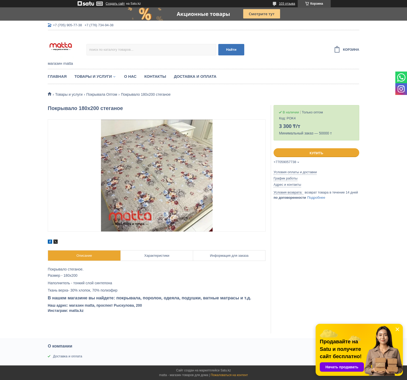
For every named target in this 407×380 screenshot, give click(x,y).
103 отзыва (287, 3)
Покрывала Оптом (101, 94)
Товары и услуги (93, 76)
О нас (130, 76)
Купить (316, 153)
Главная (57, 76)
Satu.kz (225, 370)
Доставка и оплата (195, 76)
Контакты (155, 76)
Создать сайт (115, 3)
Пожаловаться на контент (229, 375)
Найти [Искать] (231, 49)
